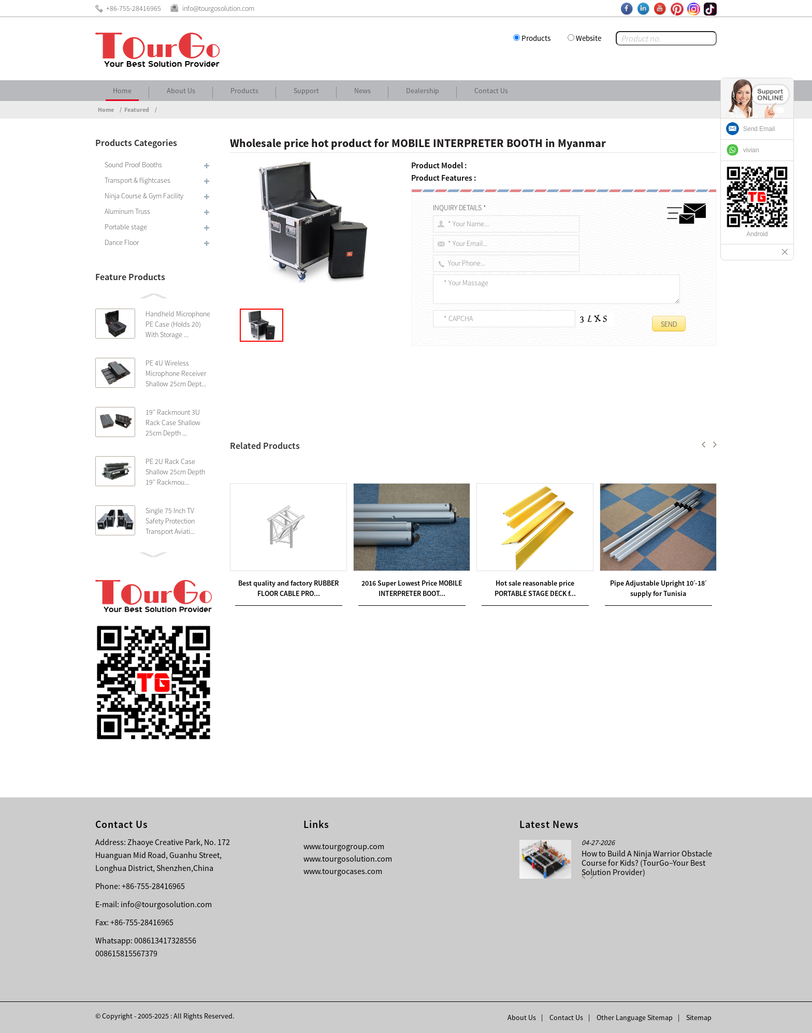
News (362, 90)
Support (306, 90)
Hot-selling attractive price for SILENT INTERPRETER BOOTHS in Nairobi (371, 468)
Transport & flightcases (137, 180)
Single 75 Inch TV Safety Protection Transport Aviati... (170, 521)
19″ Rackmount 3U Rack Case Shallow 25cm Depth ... (173, 423)
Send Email (759, 129)
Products (535, 38)
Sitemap (699, 1017)
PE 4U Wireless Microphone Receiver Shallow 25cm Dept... (176, 373)
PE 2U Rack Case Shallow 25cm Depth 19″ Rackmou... (175, 472)
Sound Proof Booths (133, 164)
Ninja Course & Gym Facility (144, 195)
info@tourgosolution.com (166, 904)
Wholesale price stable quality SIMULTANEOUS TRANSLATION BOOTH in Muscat (371, 481)
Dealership (422, 90)
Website (588, 38)
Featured (136, 109)
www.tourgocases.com (342, 871)
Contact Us (491, 90)
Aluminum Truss (127, 211)
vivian (751, 150)
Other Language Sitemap (635, 1017)
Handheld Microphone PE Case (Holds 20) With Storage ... (178, 324)
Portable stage (126, 226)
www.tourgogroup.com (343, 846)
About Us (181, 90)
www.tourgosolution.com (347, 858)
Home (122, 90)
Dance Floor (122, 242)
